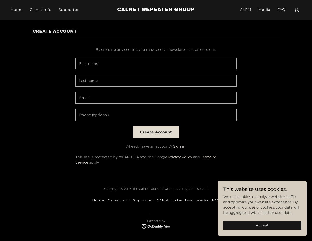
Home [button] (98, 200)
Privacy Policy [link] (180, 157)
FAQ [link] (281, 10)
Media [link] (264, 10)
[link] (156, 10)
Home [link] (17, 10)
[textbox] (155, 63)
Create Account (156, 132)
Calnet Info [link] (40, 10)
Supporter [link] (69, 10)
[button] (296, 9)
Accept (262, 225)
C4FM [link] (245, 10)
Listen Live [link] (182, 200)
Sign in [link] (179, 146)
